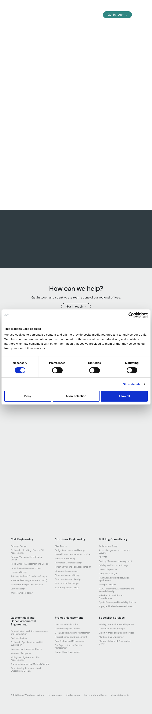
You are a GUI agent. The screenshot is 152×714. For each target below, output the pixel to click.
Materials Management (21, 653)
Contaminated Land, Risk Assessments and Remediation (29, 632)
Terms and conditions (95, 695)
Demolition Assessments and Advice (72, 554)
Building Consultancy (113, 539)
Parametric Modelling (65, 558)
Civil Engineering (22, 539)
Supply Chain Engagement (67, 652)
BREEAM (103, 557)
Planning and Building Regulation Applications (114, 579)
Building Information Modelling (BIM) (116, 624)
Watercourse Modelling (22, 593)
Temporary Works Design (67, 587)
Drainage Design (18, 546)
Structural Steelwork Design (68, 579)
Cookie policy (73, 695)
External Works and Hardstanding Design (26, 558)
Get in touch (117, 15)
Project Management (69, 617)
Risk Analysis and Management (69, 641)
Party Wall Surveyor (108, 573)
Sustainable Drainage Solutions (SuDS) (29, 580)
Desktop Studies (19, 638)
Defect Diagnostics (108, 569)
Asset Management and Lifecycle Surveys (114, 551)
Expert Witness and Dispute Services (116, 632)
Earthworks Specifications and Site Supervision (27, 643)
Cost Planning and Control (67, 628)
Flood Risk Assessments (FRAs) (26, 568)
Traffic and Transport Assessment (27, 584)
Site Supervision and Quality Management (68, 646)
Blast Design (61, 546)
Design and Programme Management (72, 632)
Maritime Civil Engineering (111, 637)
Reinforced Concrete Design (68, 562)
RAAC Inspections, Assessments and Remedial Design (116, 590)
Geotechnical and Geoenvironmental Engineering (23, 621)
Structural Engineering (70, 539)
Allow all (124, 396)
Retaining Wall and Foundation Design (29, 576)
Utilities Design (18, 588)
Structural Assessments (66, 571)
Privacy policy (55, 695)
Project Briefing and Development (71, 637)
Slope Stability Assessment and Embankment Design (26, 669)
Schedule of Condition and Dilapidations (111, 596)
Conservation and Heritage (112, 628)
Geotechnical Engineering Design (26, 649)
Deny (27, 396)
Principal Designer (107, 584)
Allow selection (76, 396)
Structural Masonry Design (67, 575)
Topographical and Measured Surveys (117, 606)
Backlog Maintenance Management (115, 561)
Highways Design (19, 572)
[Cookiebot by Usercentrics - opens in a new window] (131, 315)
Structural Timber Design (66, 583)
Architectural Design (108, 546)
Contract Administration (66, 624)
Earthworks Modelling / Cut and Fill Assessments (27, 551)
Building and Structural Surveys (113, 565)
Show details (132, 384)
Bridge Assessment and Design (70, 550)
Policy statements (119, 695)
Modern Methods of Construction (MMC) (115, 642)
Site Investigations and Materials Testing (30, 664)
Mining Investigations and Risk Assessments (25, 658)
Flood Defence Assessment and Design (29, 563)
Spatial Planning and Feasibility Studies (117, 602)
